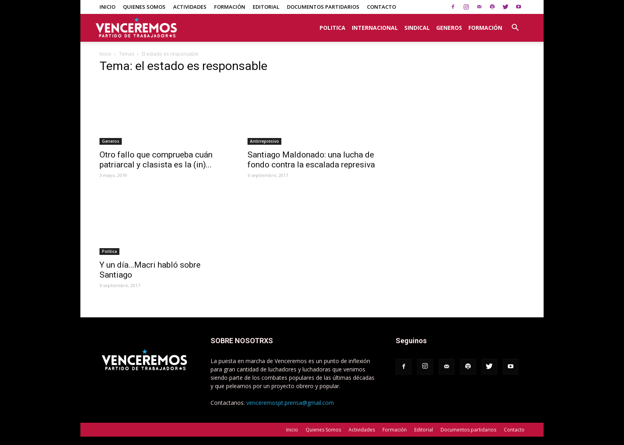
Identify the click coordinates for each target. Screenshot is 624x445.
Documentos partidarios (323, 6)
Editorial (266, 6)
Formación (229, 6)
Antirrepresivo (264, 141)
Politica (332, 27)
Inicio (107, 6)
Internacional (375, 27)
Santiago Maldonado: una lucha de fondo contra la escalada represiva (311, 159)
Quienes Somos (144, 6)
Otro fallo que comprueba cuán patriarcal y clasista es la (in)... (156, 159)
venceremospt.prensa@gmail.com (290, 402)
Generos (449, 27)
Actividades (190, 6)
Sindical (417, 27)
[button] (515, 23)
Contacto (381, 6)
